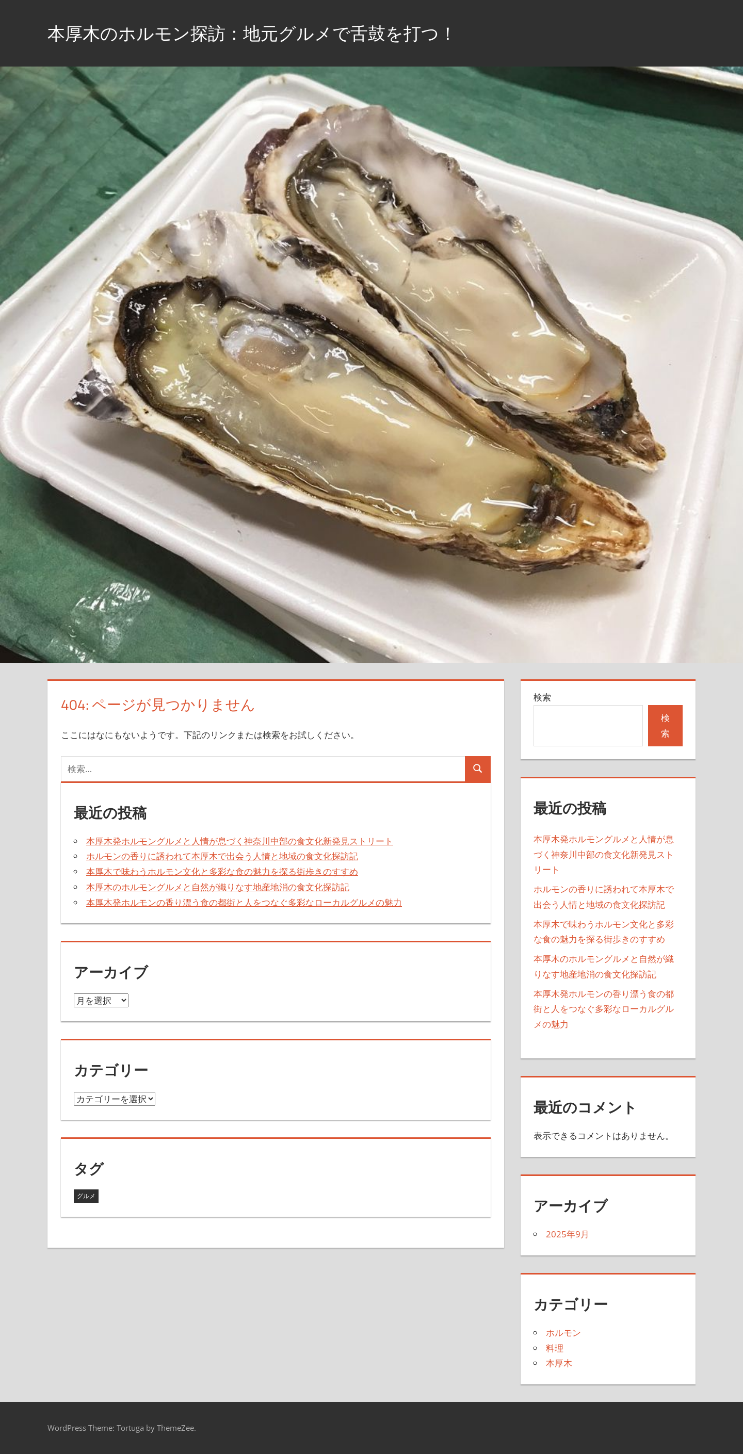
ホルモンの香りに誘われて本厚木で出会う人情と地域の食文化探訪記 (222, 856)
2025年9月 (567, 1234)
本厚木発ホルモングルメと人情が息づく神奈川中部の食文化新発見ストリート (239, 841)
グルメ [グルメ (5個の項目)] (86, 1195)
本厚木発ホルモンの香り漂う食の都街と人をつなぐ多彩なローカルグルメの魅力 (244, 902)
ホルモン (563, 1332)
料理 (554, 1348)
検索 (542, 697)
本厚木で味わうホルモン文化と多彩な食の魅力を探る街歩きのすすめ (222, 871)
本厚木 (559, 1363)
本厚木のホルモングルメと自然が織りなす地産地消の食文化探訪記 (217, 887)
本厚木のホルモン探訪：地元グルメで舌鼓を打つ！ (263, 33)
